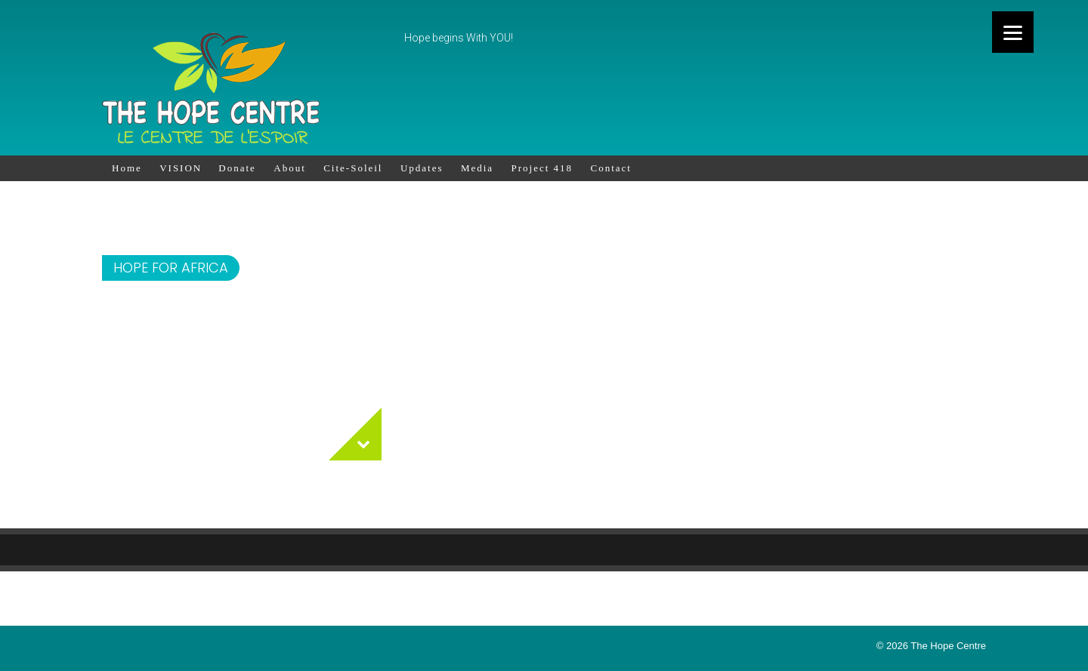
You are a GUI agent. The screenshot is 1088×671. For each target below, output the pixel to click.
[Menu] (1013, 32)
